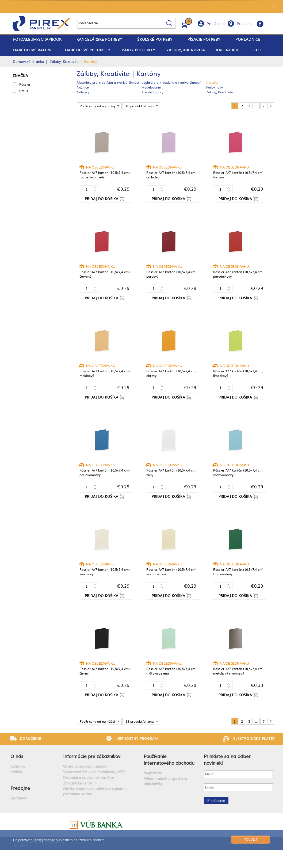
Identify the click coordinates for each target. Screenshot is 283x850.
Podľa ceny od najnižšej (97, 106)
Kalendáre (227, 50)
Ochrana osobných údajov (85, 766)
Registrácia (153, 772)
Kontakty (17, 766)
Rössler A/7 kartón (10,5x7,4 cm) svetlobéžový (171, 571)
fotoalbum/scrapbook (37, 39)
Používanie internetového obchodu (169, 759)
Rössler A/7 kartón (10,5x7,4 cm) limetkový (238, 373)
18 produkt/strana (139, 106)
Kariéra (16, 771)
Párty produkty (138, 50)
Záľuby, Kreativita (186, 50)
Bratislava (18, 798)
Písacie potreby (204, 39)
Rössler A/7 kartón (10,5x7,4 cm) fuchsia (238, 174)
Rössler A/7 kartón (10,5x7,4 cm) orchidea (171, 174)
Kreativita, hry (152, 92)
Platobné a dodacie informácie (88, 777)
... (256, 106)
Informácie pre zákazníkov (91, 756)
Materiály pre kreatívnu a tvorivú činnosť (108, 82)
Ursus (23, 90)
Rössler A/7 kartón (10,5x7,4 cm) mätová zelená (171, 671)
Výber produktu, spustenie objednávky (165, 781)
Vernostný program (137, 738)
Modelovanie (151, 87)
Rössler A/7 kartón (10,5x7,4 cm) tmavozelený (238, 571)
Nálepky (83, 92)
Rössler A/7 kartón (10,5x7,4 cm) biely (171, 472)
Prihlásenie (216, 24)
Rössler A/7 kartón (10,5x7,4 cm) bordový (171, 274)
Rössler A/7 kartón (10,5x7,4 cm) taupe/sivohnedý (104, 174)
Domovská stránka (28, 61)
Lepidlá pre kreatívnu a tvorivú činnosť (171, 82)
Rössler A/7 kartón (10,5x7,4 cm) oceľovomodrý (104, 472)
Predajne (244, 24)
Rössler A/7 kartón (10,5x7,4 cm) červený (104, 274)
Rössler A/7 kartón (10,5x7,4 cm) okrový (171, 373)
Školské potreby (155, 39)
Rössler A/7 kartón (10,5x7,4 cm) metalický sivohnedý (238, 671)
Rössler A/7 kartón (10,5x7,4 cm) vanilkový (104, 571)
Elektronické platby (254, 738)
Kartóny (212, 82)
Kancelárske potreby (99, 39)
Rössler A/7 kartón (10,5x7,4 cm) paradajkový (238, 274)
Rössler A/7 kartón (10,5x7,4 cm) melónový (104, 373)
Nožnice (83, 87)
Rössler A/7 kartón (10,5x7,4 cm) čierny (104, 671)
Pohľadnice (248, 39)
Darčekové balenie (33, 50)
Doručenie (30, 738)
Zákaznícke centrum (80, 783)
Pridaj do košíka (101, 198)
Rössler (24, 84)
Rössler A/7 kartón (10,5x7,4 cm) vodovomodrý (238, 472)
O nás (16, 756)
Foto (255, 50)
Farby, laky (214, 87)
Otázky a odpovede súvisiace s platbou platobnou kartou (95, 791)
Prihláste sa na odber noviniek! (227, 759)
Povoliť (251, 839)
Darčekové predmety (87, 50)
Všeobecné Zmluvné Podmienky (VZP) (94, 771)
